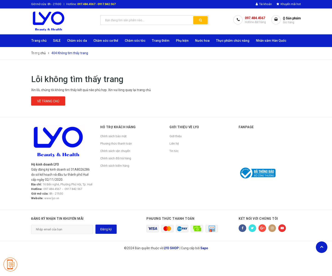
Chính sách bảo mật (113, 136)
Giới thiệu (175, 136)
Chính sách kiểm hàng (114, 165)
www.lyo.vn (51, 198)
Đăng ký (106, 229)
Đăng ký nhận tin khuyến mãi (57, 218)
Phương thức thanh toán (116, 143)
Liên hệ (174, 143)
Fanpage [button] (246, 127)
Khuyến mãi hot (288, 4)
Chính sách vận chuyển (115, 151)
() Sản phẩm (292, 20)
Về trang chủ (48, 101)
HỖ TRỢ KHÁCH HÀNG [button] (118, 127)
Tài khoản (264, 4)
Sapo (204, 248)
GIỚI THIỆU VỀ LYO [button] (184, 127)
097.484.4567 (86, 4)
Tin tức (173, 151)
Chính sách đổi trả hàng (115, 158)
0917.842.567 (107, 4)
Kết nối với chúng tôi (258, 218)
